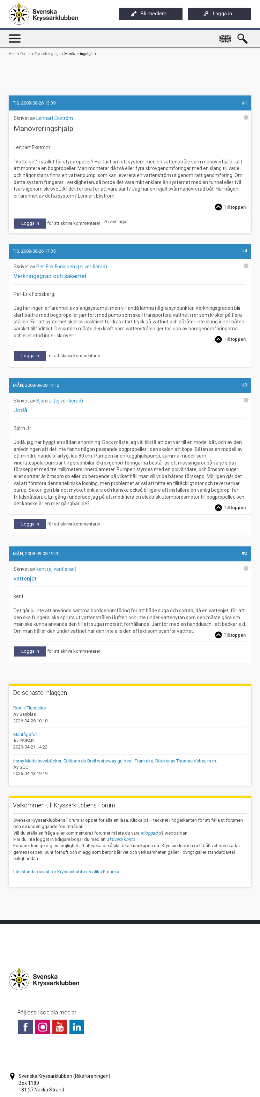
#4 (244, 250)
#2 (244, 553)
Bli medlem (148, 14)
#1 (244, 103)
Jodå (20, 410)
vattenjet (25, 578)
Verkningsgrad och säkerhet (50, 276)
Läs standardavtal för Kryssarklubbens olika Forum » (66, 871)
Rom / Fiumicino (29, 708)
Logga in (217, 14)
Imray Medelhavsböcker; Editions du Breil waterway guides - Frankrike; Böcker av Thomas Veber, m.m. (115, 761)
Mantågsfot (25, 734)
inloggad (149, 833)
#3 (244, 385)
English (226, 36)
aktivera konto (121, 839)
